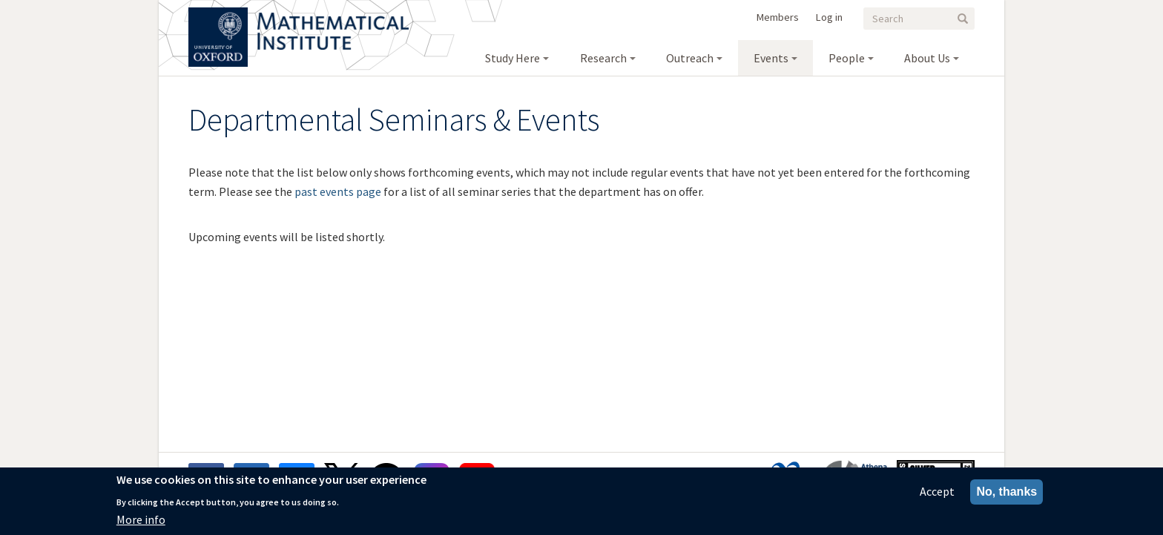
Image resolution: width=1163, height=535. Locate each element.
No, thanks (1006, 495)
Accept (937, 495)
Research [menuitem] (603, 57)
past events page (337, 191)
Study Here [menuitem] (512, 57)
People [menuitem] (846, 57)
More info (140, 523)
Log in (829, 17)
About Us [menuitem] (927, 57)
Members (778, 17)
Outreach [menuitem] (690, 57)
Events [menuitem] (771, 57)
